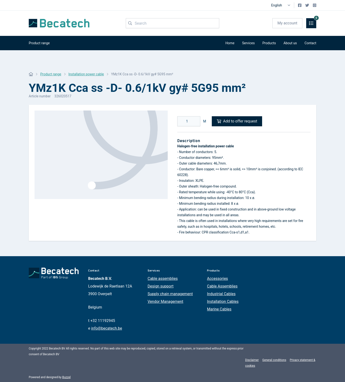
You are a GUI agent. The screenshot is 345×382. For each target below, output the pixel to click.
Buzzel (66, 377)
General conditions (274, 360)
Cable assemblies (163, 278)
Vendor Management (165, 301)
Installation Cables (223, 301)
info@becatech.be (106, 328)
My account (287, 23)
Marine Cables (219, 309)
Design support (160, 286)
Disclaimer (252, 360)
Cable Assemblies (222, 286)
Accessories (217, 278)
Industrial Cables (221, 294)
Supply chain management (170, 294)
